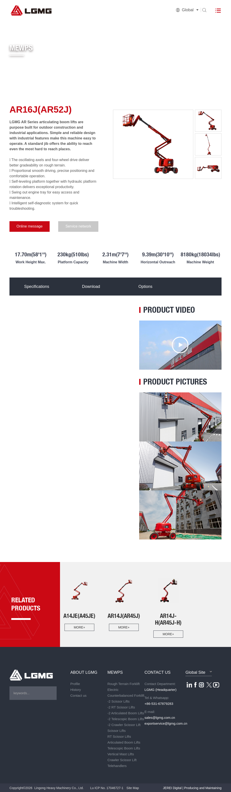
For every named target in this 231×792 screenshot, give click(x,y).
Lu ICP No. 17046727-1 (106, 787)
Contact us (78, 695)
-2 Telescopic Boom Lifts (125, 718)
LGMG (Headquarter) (161, 689)
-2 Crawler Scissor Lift (124, 724)
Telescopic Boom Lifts (123, 748)
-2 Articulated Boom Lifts (125, 713)
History (75, 689)
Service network (72, 226)
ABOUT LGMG (83, 672)
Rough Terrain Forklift (123, 683)
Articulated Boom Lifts (123, 742)
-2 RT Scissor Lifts (121, 707)
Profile (75, 683)
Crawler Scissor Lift (121, 759)
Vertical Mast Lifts (120, 754)
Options (145, 286)
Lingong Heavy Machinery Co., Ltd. (59, 787)
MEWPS (115, 672)
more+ (79, 627)
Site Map (133, 787)
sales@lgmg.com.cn (160, 717)
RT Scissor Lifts (119, 736)
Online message (27, 226)
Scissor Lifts (116, 730)
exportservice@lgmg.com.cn (163, 723)
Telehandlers (117, 765)
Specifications (36, 286)
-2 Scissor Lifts (118, 701)
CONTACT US (158, 672)
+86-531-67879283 (159, 703)
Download (91, 286)
